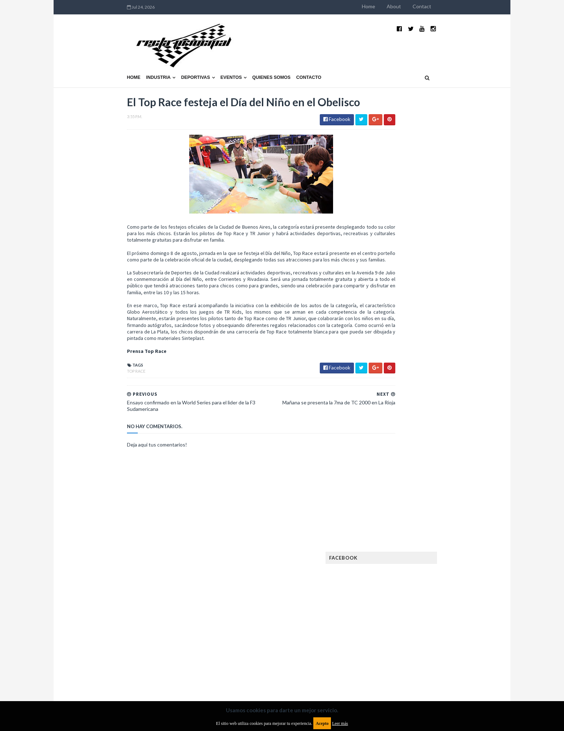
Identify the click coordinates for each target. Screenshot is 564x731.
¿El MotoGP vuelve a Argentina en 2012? (434, 348)
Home (415, 6)
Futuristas (388, 538)
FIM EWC (446, 526)
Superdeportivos (450, 618)
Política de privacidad (240, 672)
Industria (112, 60)
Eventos (185, 60)
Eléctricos (388, 492)
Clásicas (385, 480)
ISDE (419, 549)
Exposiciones (390, 515)
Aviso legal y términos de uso (113, 672)
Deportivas (149, 60)
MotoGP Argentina (397, 584)
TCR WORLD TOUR (444, 630)
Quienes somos (225, 60)
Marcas (428, 572)
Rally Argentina (442, 607)
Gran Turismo (391, 549)
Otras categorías (396, 607)
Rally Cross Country (399, 618)
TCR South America (397, 630)
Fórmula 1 (419, 538)
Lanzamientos (437, 561)
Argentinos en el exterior (404, 469)
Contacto (262, 60)
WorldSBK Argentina (441, 642)
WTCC (382, 642)
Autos (448, 469)
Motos (435, 584)
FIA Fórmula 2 (427, 515)
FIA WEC (421, 526)
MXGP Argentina (393, 572)
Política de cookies (373, 672)
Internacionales (394, 561)
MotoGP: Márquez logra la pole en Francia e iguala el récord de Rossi (442, 388)
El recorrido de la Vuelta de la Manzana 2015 (443, 313)
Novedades (439, 595)
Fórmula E (450, 538)
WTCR (403, 642)
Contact (468, 6)
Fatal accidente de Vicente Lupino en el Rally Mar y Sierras (442, 423)
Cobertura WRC (420, 480)
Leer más (340, 723)
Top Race (90, 378)
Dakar (453, 480)
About (440, 6)
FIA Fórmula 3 (390, 526)
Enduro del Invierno (431, 492)
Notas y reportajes (397, 595)
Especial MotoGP (446, 503)
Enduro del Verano (397, 503)
